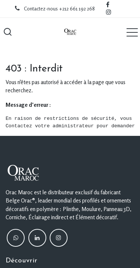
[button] (7, 32)
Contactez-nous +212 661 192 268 (59, 9)
